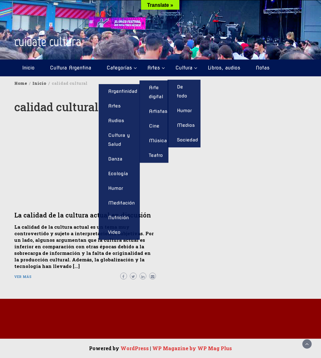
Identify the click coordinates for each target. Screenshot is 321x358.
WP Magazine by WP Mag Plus (192, 348)
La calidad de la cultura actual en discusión (82, 215)
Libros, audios (224, 68)
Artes (153, 68)
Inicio (28, 68)
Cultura (183, 68)
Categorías (119, 68)
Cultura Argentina (70, 68)
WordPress (134, 348)
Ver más (23, 276)
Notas (263, 68)
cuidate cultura (47, 42)
